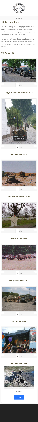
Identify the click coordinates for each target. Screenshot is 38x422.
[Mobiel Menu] (19, 18)
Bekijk (19, 397)
